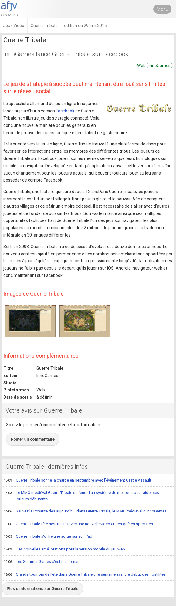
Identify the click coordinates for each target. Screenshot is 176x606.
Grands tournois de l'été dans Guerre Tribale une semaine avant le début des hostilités (85, 575)
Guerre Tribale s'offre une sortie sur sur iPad (48, 537)
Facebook (65, 110)
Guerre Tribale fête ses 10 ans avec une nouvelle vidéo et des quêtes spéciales (78, 524)
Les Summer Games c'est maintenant (42, 562)
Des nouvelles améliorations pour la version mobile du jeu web (64, 549)
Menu (162, 9)
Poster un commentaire (33, 439)
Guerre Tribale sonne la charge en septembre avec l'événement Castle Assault (77, 481)
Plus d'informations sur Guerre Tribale (42, 588)
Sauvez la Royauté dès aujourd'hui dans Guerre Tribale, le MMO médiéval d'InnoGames (85, 512)
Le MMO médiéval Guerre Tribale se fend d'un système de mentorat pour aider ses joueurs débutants (81, 495)
